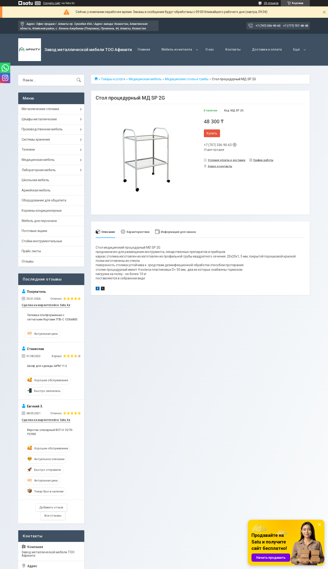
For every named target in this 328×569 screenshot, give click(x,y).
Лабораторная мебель (39, 170)
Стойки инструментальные (42, 241)
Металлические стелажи (40, 109)
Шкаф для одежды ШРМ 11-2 (47, 366)
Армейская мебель (36, 190)
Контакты (233, 49)
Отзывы (27, 261)
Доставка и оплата (267, 49)
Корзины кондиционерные (42, 210)
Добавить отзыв (51, 507)
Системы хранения (36, 139)
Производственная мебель (42, 129)
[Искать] (78, 80)
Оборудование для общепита (44, 200)
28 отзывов (271, 3)
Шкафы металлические (39, 119)
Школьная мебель (35, 180)
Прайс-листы (31, 251)
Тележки (28, 149)
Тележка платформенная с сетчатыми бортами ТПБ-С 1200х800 (52, 317)
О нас (209, 49)
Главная (144, 49)
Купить (212, 133)
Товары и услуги (113, 79)
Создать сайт (51, 3)
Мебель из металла (176, 49)
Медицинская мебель (145, 79)
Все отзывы (53, 515)
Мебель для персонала (39, 221)
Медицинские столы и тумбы (186, 79)
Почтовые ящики (34, 231)
